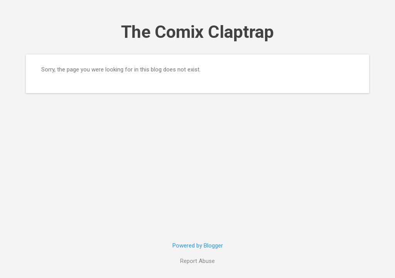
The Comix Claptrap (197, 32)
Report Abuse (197, 261)
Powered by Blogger (197, 245)
